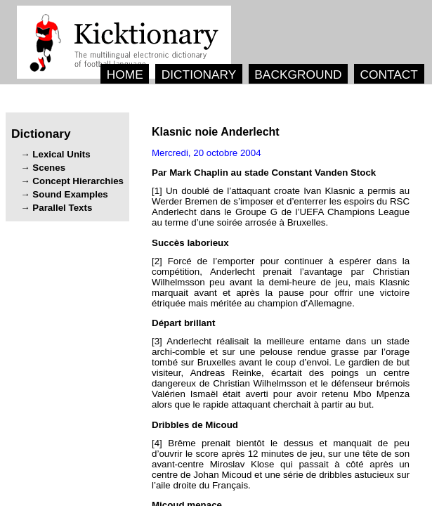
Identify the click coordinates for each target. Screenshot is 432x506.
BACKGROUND (297, 74)
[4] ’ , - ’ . (281, 464)
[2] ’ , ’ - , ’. (281, 282)
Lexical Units (61, 154)
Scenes (48, 167)
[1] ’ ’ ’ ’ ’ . (281, 207)
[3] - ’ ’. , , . (281, 373)
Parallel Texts (62, 207)
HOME (125, 74)
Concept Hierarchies (78, 181)
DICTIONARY (199, 74)
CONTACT (388, 74)
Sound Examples (69, 194)
